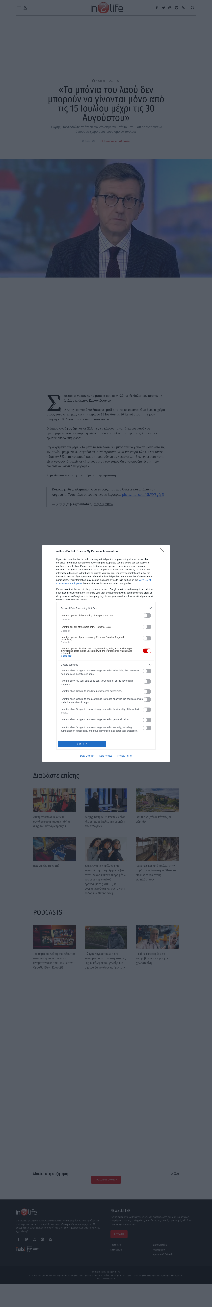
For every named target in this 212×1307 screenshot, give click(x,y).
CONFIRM (83, 744)
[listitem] (106, 607)
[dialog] (106, 653)
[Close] (163, 550)
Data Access (105, 756)
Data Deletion (87, 756)
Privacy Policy (124, 756)
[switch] (147, 614)
